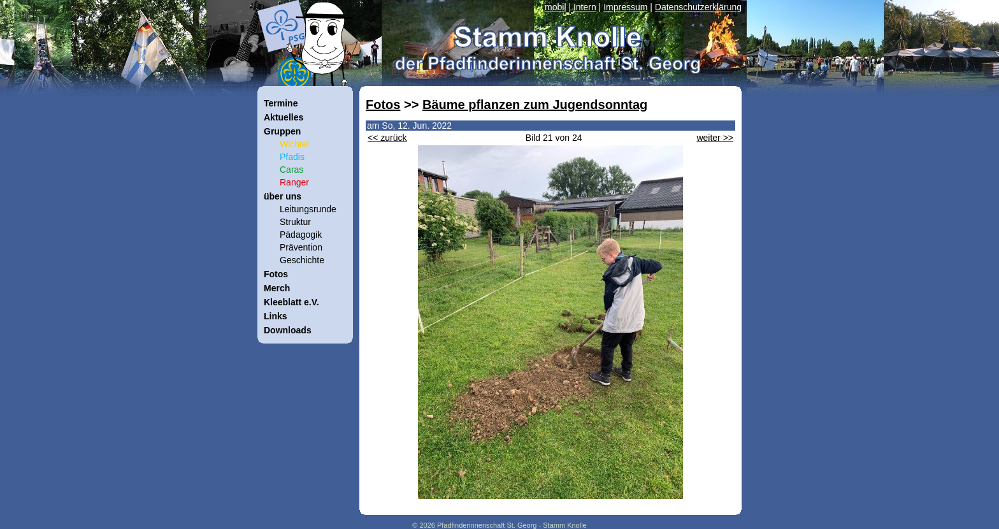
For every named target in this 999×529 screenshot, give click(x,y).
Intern (584, 7)
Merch (277, 288)
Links (275, 316)
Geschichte (302, 260)
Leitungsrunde (308, 209)
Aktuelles (283, 117)
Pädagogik (301, 234)
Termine (281, 103)
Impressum (625, 7)
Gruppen (282, 131)
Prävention (301, 247)
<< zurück (387, 138)
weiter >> (714, 138)
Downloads (288, 330)
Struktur (295, 222)
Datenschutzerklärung (698, 7)
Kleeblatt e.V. (291, 302)
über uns (282, 196)
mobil (555, 7)
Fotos (383, 105)
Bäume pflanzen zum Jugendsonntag (534, 105)
